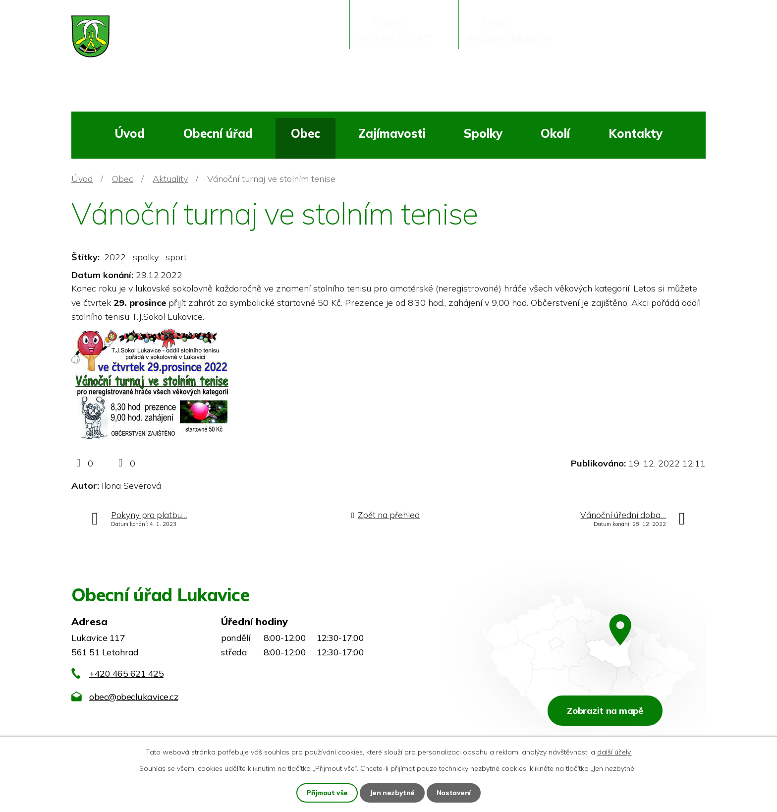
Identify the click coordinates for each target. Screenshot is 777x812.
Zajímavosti (392, 133)
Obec (305, 133)
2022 (115, 257)
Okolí (555, 133)
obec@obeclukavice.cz (133, 696)
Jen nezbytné (392, 792)
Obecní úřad (218, 133)
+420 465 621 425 (126, 673)
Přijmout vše (327, 792)
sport (176, 257)
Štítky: (85, 257)
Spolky (483, 133)
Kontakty (636, 133)
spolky (146, 257)
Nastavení (454, 792)
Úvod (129, 133)
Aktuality (170, 178)
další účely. (614, 752)
